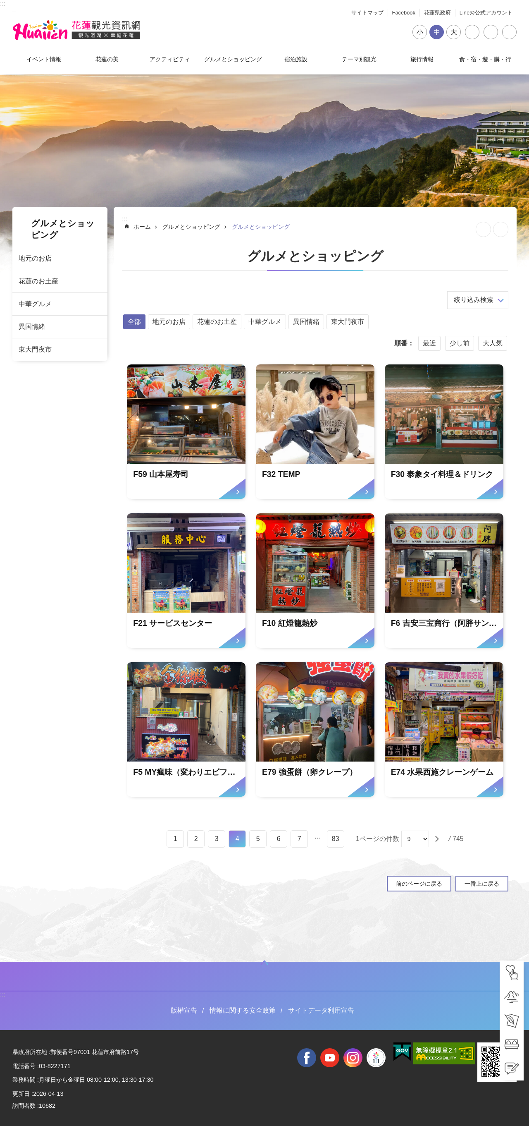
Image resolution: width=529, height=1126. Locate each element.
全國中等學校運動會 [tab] (376, 1057)
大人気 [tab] (493, 343)
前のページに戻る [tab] (419, 883)
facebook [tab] (306, 1057)
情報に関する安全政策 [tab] (243, 1010)
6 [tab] (279, 838)
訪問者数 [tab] (24, 1105)
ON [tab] (264, 962)
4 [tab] (237, 838)
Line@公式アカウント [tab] (486, 13)
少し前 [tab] (459, 343)
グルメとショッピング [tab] (233, 59)
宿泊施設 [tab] (295, 59)
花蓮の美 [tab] (107, 59)
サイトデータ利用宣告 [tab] (321, 1010)
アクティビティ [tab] (170, 59)
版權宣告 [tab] (184, 1010)
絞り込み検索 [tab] (473, 299)
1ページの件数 (377, 838)
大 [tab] (453, 32)
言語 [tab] (491, 32)
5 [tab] (258, 838)
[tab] (512, 973)
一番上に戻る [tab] (482, 883)
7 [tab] (299, 838)
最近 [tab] (429, 343)
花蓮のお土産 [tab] (38, 281)
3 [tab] (217, 838)
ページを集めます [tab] (483, 229)
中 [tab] (437, 32)
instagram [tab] (352, 1057)
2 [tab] (196, 838)
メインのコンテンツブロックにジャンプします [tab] (4, 4)
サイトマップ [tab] (367, 13)
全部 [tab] (134, 321)
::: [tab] (2, 3)
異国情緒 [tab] (32, 326)
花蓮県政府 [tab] (437, 13)
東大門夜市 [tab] (35, 349)
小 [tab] (420, 32)
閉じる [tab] (509, 32)
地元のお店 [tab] (35, 258)
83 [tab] (335, 838)
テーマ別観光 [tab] (359, 59)
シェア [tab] (472, 32)
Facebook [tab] (403, 13)
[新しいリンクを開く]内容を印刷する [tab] (500, 229)
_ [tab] (14, 7)
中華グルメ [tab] (35, 303)
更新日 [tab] (21, 1093)
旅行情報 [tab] (422, 59)
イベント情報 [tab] (43, 59)
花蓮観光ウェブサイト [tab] (76, 30)
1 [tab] (175, 838)
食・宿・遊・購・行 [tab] (485, 59)
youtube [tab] (329, 1057)
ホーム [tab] (142, 226)
